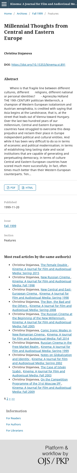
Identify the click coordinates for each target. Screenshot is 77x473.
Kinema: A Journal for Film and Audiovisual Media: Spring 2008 (42, 308)
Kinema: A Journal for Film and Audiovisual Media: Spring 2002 (40, 361)
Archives (22, 13)
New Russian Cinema (56, 277)
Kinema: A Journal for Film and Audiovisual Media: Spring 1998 (40, 296)
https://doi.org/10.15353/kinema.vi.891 (38, 64)
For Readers (13, 418)
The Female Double (54, 265)
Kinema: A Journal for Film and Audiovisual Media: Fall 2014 (42, 336)
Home (8, 13)
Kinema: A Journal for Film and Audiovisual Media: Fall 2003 (38, 373)
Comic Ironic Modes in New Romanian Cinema (41, 332)
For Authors (13, 424)
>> (13, 399)
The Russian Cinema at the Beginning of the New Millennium (42, 316)
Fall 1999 (37, 13)
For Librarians (14, 430)
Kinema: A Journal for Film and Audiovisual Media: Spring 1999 (41, 349)
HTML (29, 187)
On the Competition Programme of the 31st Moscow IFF (40, 381)
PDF (12, 187)
